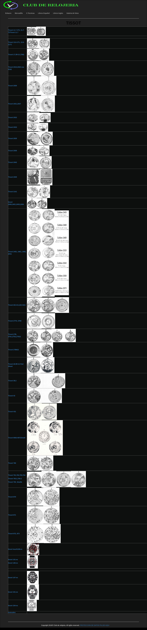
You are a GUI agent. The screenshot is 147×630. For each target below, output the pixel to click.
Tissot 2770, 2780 (14, 321)
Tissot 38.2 (12, 381)
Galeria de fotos (72, 13)
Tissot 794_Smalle (15, 482)
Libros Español (44, 13)
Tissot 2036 (12, 151)
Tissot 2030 (12, 86)
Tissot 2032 (12, 117)
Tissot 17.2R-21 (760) (16, 54)
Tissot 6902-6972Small (16, 438)
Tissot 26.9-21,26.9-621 (17, 305)
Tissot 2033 (12, 127)
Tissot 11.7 (14, 32)
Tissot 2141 (12, 192)
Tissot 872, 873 (14, 533)
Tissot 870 (12, 497)
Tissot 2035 (12, 138)
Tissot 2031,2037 (14, 104)
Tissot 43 (11, 396)
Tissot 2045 (12, 177)
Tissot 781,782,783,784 (16, 475)
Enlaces (8, 13)
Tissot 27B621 (13, 350)
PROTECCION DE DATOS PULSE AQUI (94, 625)
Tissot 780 (12, 463)
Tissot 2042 (12, 162)
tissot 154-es (13, 605)
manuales (12, 612)
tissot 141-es (13, 559)
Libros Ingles (58, 13)
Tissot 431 (12, 411)
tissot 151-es (13, 592)
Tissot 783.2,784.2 (15, 479)
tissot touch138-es (15, 549)
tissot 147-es (13, 577)
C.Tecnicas (30, 13)
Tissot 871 (12, 515)
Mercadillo (19, 13)
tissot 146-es (13, 563)
